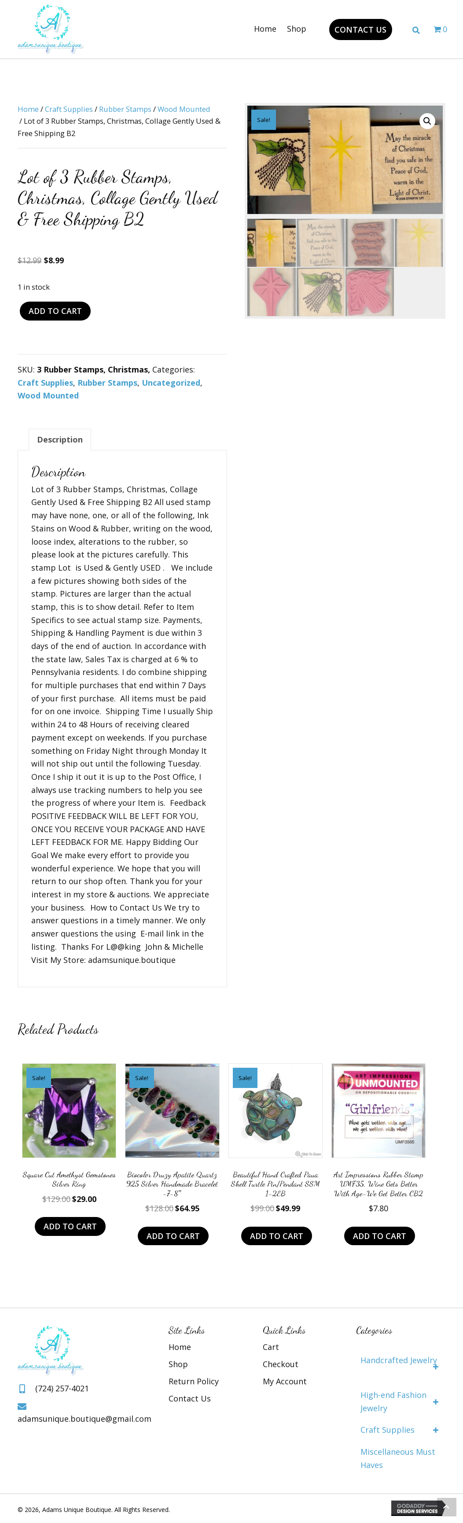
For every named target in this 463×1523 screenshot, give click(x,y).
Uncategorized (171, 382)
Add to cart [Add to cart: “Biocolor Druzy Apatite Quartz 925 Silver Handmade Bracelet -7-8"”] (173, 1236)
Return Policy (194, 1381)
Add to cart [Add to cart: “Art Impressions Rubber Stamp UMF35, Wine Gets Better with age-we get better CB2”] (379, 1236)
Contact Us (190, 1398)
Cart (271, 1347)
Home (28, 109)
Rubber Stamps (125, 109)
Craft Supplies (69, 109)
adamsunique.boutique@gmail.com (84, 1418)
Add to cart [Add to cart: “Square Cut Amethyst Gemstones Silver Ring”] (70, 1226)
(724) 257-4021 (62, 1388)
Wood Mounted (184, 109)
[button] (360, 30)
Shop (178, 1364)
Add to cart (55, 311)
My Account (285, 1381)
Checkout (280, 1364)
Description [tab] (60, 439)
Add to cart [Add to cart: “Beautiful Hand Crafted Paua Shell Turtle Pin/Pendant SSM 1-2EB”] (276, 1236)
